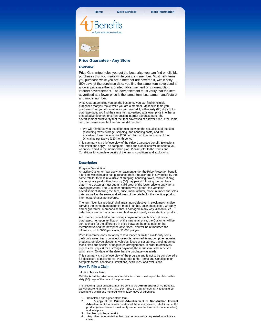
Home (99, 11)
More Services (127, 11)
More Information (162, 11)
